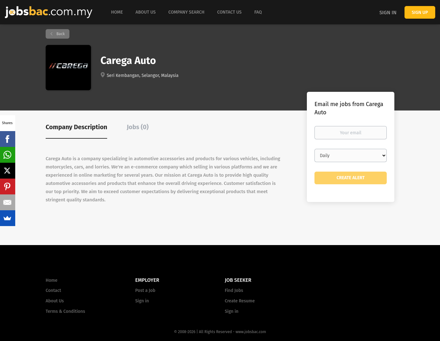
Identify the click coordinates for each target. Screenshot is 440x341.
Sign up (420, 12)
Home (51, 280)
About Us (55, 301)
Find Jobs (234, 290)
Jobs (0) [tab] (138, 127)
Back (60, 34)
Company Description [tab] (76, 127)
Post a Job (145, 290)
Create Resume (240, 301)
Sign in (388, 12)
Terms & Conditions (65, 311)
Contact (53, 290)
